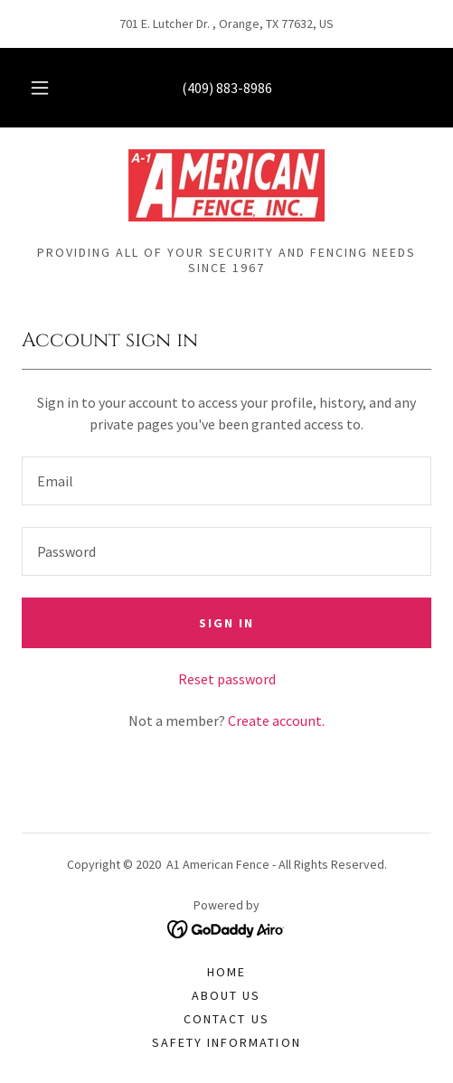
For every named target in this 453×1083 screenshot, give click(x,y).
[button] (40, 88)
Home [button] (226, 972)
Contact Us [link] (226, 1019)
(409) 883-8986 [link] (227, 88)
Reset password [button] (227, 679)
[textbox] (226, 481)
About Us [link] (226, 995)
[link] (226, 185)
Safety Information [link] (226, 1042)
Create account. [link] (276, 720)
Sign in (226, 623)
